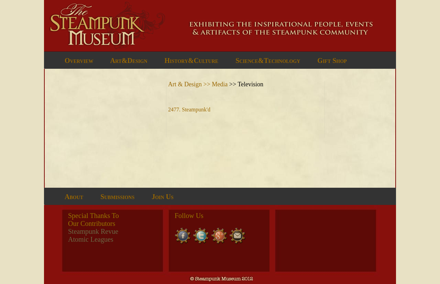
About (74, 196)
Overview (79, 60)
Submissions (117, 196)
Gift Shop (331, 60)
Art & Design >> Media (198, 84)
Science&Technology (267, 60)
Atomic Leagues (90, 239)
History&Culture (192, 60)
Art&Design (128, 60)
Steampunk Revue (93, 231)
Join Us (163, 196)
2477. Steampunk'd (189, 109)
